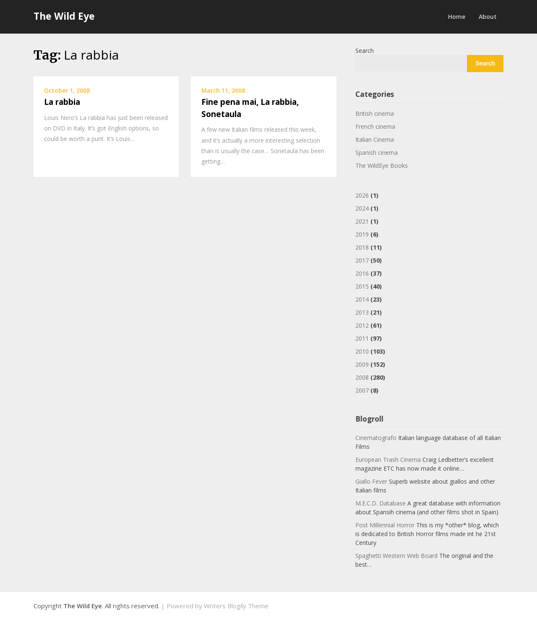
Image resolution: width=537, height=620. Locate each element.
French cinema (375, 126)
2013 (362, 312)
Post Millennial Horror (384, 525)
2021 (362, 221)
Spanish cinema (376, 152)
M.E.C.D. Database (380, 503)
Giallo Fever (371, 481)
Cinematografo (375, 438)
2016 (362, 273)
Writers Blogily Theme (236, 606)
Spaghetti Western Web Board (396, 556)
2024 (362, 208)
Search (364, 51)
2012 (362, 325)
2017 (362, 260)
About (488, 17)
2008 (362, 377)
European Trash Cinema (388, 460)
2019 (362, 234)
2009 (362, 364)
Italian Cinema (374, 139)
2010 (362, 351)
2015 (362, 286)
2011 (362, 338)
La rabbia (62, 101)
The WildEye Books (381, 165)
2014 (362, 299)
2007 (362, 390)
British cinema (374, 113)
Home (456, 17)
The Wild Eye (64, 16)
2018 (362, 247)
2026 (362, 195)
